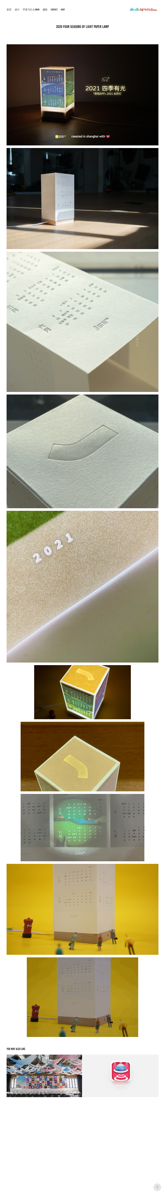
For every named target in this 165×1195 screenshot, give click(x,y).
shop (63, 9)
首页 (9, 9)
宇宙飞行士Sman (31, 9)
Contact (54, 9)
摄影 (45, 9)
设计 (17, 9)
